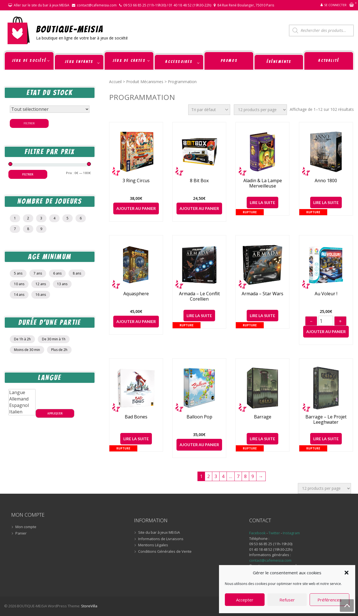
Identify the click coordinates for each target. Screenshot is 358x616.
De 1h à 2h (22, 339)
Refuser (287, 600)
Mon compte (25, 527)
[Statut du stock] (50, 109)
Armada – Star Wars (262, 293)
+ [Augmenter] (340, 321)
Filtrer (29, 123)
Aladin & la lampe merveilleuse (262, 183)
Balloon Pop (199, 417)
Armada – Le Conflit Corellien (199, 296)
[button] (346, 572)
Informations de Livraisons (160, 539)
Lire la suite (262, 202)
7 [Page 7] (238, 476)
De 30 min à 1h (53, 339)
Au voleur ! (326, 293)
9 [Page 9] (252, 476)
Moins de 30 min (27, 349)
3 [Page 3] (216, 476)
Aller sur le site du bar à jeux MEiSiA (41, 5)
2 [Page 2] (208, 476)
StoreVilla (89, 605)
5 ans (18, 273)
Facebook (257, 532)
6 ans (57, 273)
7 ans (38, 273)
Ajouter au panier (136, 208)
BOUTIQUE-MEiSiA (69, 29)
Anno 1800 (326, 180)
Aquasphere (136, 293)
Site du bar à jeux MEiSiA (159, 532)
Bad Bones (136, 417)
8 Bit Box (199, 180)
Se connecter (335, 5)
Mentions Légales (153, 545)
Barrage (262, 417)
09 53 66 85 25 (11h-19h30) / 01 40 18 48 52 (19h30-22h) (167, 5)
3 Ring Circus (136, 180)
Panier (21, 533)
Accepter (244, 600)
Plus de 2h (59, 349)
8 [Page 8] (245, 476)
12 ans (41, 284)
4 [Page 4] (223, 476)
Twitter (274, 532)
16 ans (41, 294)
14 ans (19, 294)
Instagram (291, 532)
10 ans (19, 284)
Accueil (115, 81)
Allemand (22, 399)
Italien (22, 412)
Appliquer (55, 413)
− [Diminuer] (311, 321)
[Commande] (209, 109)
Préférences (329, 600)
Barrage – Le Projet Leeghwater (326, 419)
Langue (22, 392)
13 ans (62, 284)
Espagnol (22, 405)
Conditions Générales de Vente (165, 551)
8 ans (77, 273)
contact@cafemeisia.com (97, 5)
